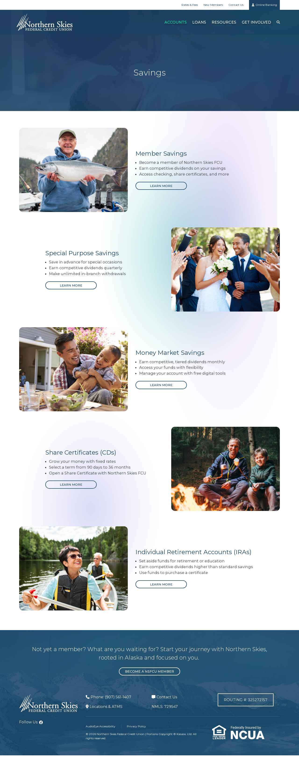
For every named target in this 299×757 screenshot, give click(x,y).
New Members (213, 5)
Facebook (41, 724)
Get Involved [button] (255, 22)
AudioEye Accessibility (100, 728)
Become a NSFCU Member (149, 673)
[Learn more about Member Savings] (161, 186)
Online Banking (266, 5)
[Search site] (278, 22)
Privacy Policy (136, 728)
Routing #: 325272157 (245, 702)
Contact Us (235, 5)
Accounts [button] (175, 22)
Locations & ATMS (106, 708)
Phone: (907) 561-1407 (111, 698)
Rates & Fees (190, 5)
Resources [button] (223, 22)
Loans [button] (198, 22)
